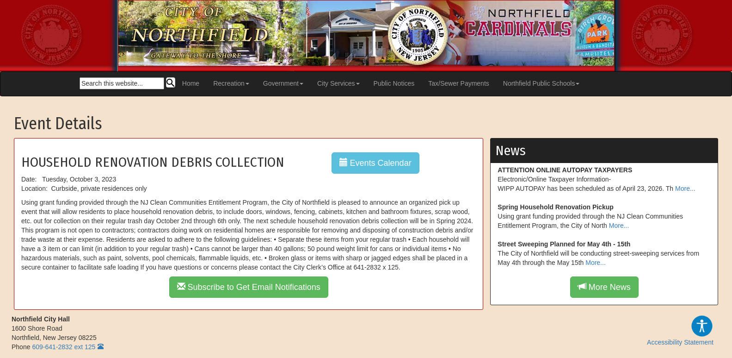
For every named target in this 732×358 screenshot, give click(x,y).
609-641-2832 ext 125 (63, 347)
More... (685, 188)
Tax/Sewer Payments (458, 83)
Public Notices (394, 83)
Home (190, 83)
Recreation (231, 83)
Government (283, 83)
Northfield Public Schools (541, 83)
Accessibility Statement (680, 330)
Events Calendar (375, 163)
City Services (338, 83)
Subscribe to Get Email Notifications (248, 287)
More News (604, 287)
